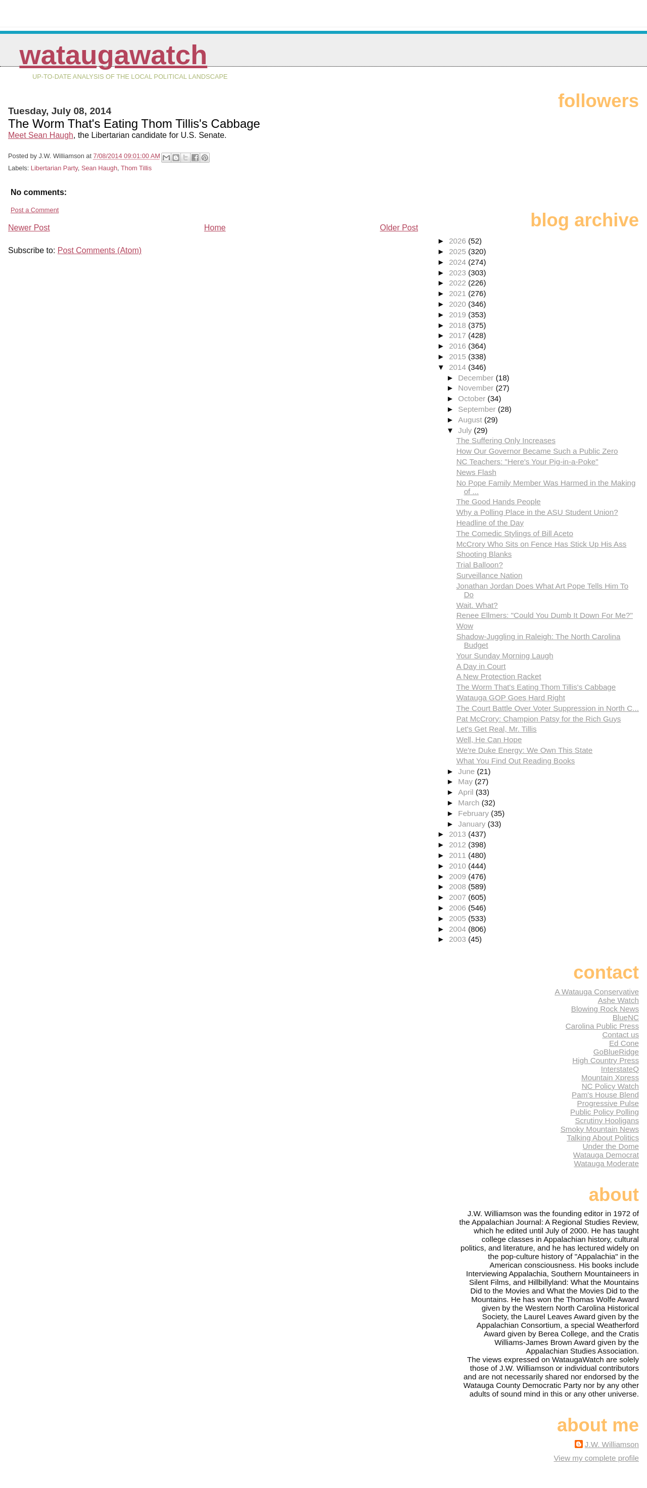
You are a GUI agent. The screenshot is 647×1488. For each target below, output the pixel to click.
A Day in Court (481, 666)
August (471, 419)
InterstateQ (620, 1069)
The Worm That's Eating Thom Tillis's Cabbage (536, 687)
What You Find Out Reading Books (515, 760)
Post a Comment (35, 210)
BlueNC (626, 1017)
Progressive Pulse (608, 1103)
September (478, 409)
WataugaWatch (113, 54)
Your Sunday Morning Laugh (504, 655)
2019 (458, 314)
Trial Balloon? (479, 564)
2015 (458, 356)
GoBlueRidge (616, 1051)
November (476, 387)
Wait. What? (477, 605)
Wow (464, 625)
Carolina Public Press (602, 1026)
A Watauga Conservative (596, 991)
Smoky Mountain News (600, 1129)
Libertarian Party (54, 168)
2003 (458, 939)
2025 (458, 251)
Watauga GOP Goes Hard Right (510, 697)
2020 (458, 304)
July (466, 430)
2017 (458, 335)
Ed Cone (624, 1043)
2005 (458, 918)
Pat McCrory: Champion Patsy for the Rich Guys (538, 718)
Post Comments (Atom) (100, 250)
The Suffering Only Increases (506, 440)
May (466, 781)
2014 (458, 367)
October (472, 398)
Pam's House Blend (605, 1094)
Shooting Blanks (484, 554)
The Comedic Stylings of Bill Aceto (514, 533)
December (476, 377)
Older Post (399, 227)
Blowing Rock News (605, 1008)
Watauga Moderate (606, 1163)
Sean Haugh (99, 168)
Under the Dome (611, 1146)
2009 (458, 876)
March (469, 802)
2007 (458, 897)
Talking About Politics (603, 1137)
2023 (458, 272)
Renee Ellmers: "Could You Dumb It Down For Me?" (544, 615)
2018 (458, 325)
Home (215, 227)
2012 (458, 844)
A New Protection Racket (498, 676)
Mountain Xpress (610, 1077)
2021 (458, 293)
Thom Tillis (136, 168)
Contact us (620, 1034)
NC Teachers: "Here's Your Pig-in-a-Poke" (527, 461)
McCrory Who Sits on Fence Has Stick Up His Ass (541, 544)
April (467, 792)
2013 (458, 834)
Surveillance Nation (489, 575)
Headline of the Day (490, 522)
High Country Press (605, 1060)
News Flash (476, 472)
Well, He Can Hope (489, 739)
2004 (458, 929)
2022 (458, 282)
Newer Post (29, 227)
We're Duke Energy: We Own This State (524, 750)
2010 (458, 865)
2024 (458, 262)
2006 (458, 907)
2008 (458, 886)
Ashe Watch (618, 1000)
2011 (458, 855)
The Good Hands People (498, 501)
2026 (458, 240)
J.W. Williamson (612, 1444)
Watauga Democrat (606, 1154)
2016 (458, 346)
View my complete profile (596, 1458)
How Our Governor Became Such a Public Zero (537, 451)
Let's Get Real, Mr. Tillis (496, 729)
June (467, 771)
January (472, 824)
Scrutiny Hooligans (607, 1120)
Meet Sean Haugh (40, 135)
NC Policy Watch (610, 1086)
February (474, 813)
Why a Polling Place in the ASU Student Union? (537, 512)
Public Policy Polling (604, 1112)
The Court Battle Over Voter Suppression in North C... (547, 708)
